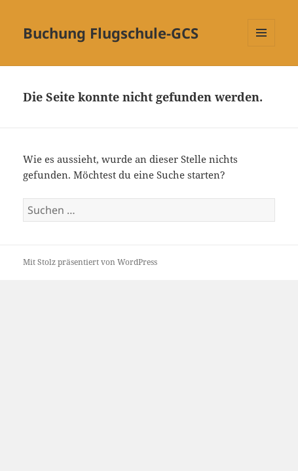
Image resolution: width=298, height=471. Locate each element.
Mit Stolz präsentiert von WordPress (90, 262)
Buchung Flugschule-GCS (110, 33)
